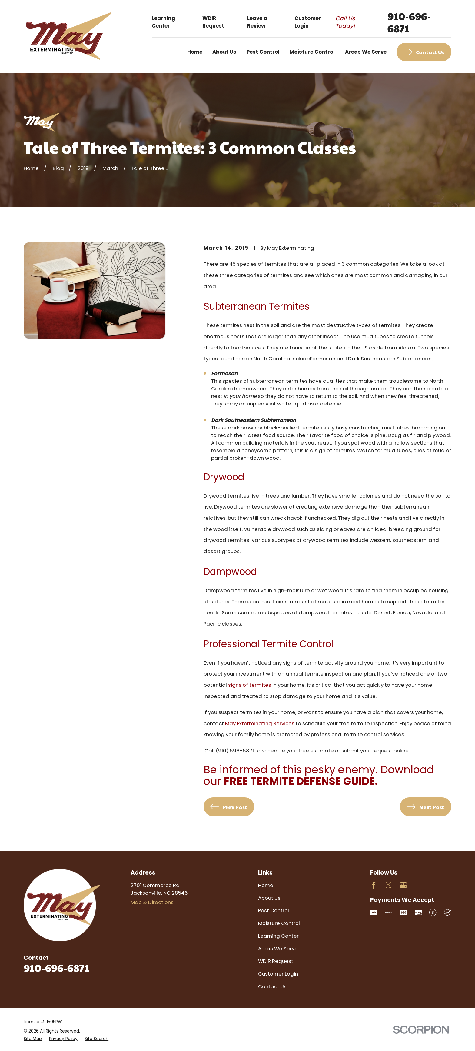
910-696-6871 (409, 22)
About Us (269, 898)
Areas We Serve (278, 948)
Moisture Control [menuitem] (312, 51)
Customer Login (307, 22)
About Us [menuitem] (224, 51)
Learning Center (163, 22)
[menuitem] (33, 1039)
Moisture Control (279, 923)
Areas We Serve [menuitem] (366, 51)
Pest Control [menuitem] (263, 51)
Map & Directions (152, 902)
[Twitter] (388, 885)
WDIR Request (213, 22)
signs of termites (249, 685)
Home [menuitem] (194, 51)
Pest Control (273, 910)
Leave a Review (257, 22)
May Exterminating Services (259, 723)
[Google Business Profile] (403, 885)
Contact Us (272, 986)
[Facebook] (373, 885)
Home (265, 885)
